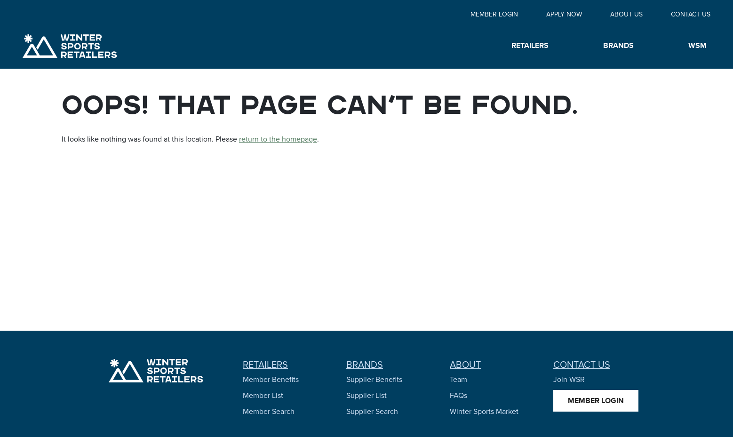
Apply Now (564, 14)
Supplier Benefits (374, 379)
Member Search (269, 411)
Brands (364, 365)
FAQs (458, 395)
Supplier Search (372, 411)
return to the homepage (278, 139)
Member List (263, 395)
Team (458, 379)
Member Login (494, 14)
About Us (626, 14)
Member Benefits (271, 379)
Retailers (265, 365)
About (465, 365)
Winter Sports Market (484, 411)
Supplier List (366, 395)
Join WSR (569, 379)
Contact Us (690, 14)
